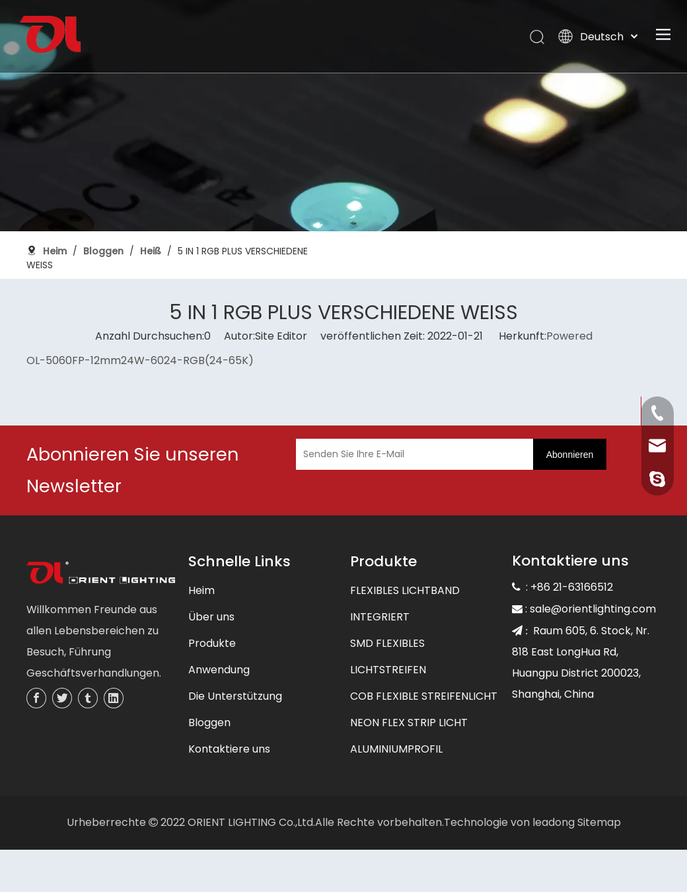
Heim (201, 590)
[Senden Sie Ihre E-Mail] (411, 454)
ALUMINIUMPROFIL (396, 749)
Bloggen (209, 722)
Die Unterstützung (235, 696)
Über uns (211, 616)
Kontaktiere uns (229, 749)
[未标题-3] (100, 574)
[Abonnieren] (570, 454)
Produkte (212, 643)
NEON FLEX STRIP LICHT (409, 722)
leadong (553, 822)
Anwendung (219, 669)
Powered (569, 336)
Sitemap (599, 822)
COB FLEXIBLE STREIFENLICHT (423, 696)
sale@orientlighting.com (593, 608)
